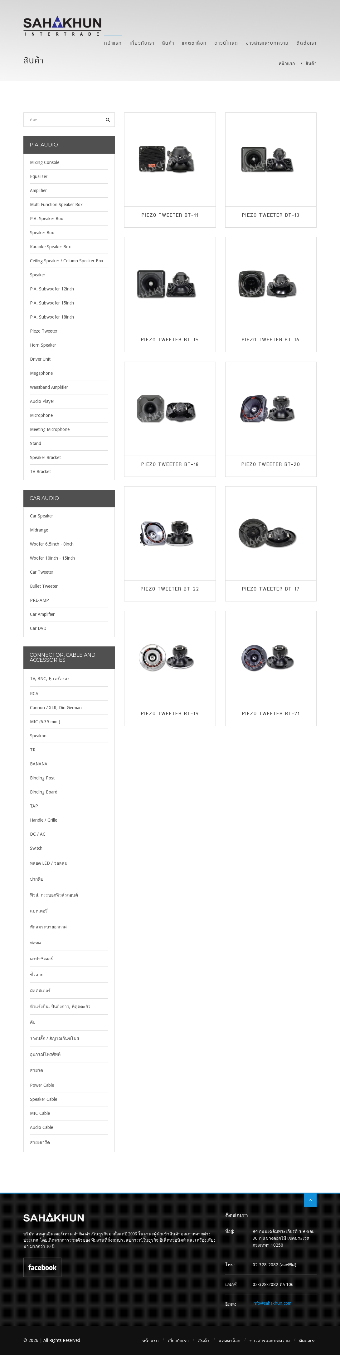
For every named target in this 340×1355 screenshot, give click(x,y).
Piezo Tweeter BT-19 (170, 713)
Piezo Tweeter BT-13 (271, 215)
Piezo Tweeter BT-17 (271, 589)
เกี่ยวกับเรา (142, 43)
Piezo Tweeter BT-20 (270, 464)
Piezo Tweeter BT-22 (170, 589)
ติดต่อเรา (307, 43)
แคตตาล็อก (194, 43)
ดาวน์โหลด (226, 43)
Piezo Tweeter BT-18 (170, 464)
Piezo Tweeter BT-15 (170, 340)
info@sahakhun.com (272, 1303)
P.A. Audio (44, 145)
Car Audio (44, 498)
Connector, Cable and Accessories (62, 657)
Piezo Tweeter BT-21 (271, 713)
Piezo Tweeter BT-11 (170, 215)
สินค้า (168, 43)
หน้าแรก (113, 43)
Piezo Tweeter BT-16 (271, 340)
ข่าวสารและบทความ (267, 43)
